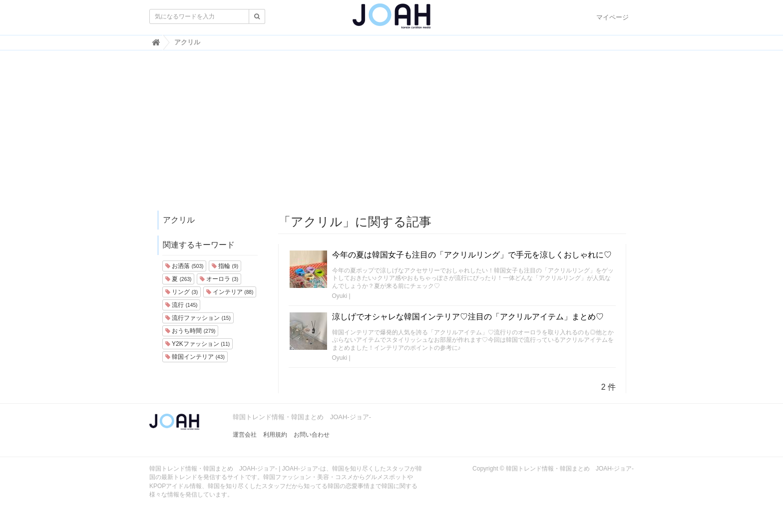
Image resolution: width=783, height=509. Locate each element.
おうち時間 (190, 330)
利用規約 (275, 434)
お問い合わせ (312, 434)
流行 (181, 304)
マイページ (612, 17)
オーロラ (219, 278)
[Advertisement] (391, 135)
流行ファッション (198, 317)
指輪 (225, 265)
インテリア (230, 291)
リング (181, 291)
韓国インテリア (195, 356)
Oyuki (340, 295)
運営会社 (245, 434)
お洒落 (184, 265)
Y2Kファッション (197, 343)
